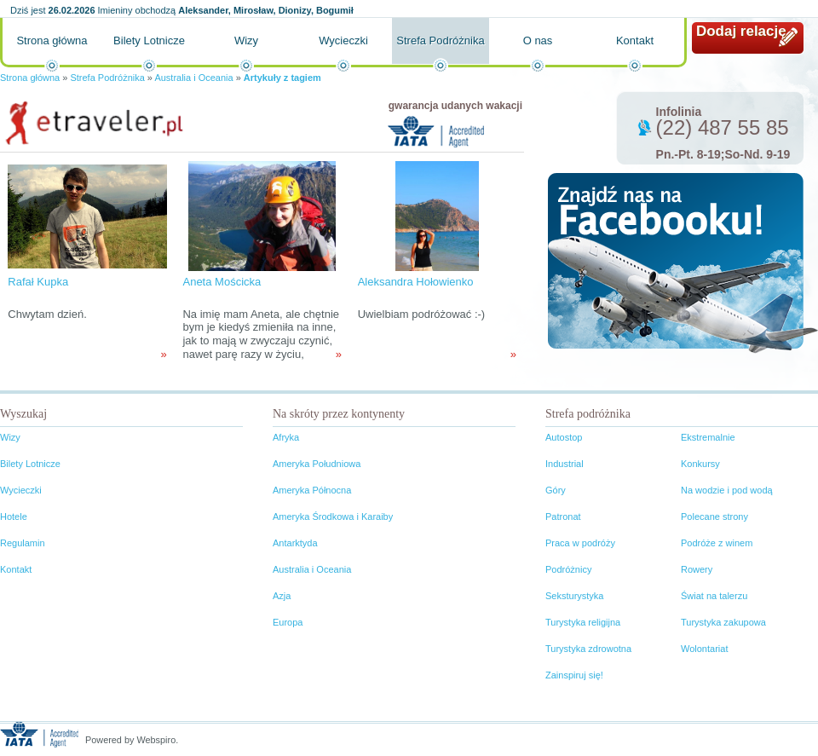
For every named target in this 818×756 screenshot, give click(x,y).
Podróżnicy (568, 569)
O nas (538, 40)
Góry (555, 490)
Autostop (563, 437)
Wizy (246, 40)
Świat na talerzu (714, 596)
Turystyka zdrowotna (588, 648)
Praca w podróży (580, 543)
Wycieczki (343, 40)
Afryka (286, 437)
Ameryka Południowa (316, 464)
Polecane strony (714, 516)
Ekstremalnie (708, 437)
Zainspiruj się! (574, 675)
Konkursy (700, 464)
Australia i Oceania (193, 77)
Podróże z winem (716, 543)
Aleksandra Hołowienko (416, 281)
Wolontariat (704, 648)
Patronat (563, 516)
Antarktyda (295, 543)
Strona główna (51, 40)
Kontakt (635, 40)
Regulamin (22, 543)
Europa (287, 622)
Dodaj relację (741, 31)
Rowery (696, 569)
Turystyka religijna (582, 622)
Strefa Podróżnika (440, 40)
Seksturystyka (574, 596)
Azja (282, 596)
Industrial (564, 464)
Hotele (13, 516)
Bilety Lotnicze (149, 40)
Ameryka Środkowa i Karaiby (333, 516)
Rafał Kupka (38, 281)
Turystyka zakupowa (723, 622)
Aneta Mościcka (221, 281)
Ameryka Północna (312, 490)
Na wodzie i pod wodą (727, 490)
